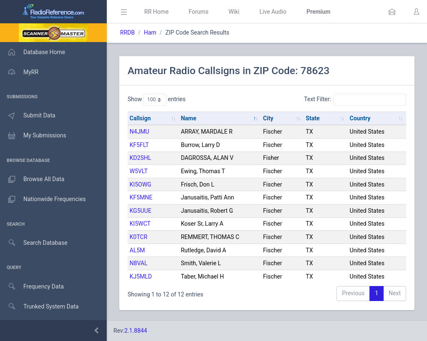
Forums (198, 11)
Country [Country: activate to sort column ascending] (360, 118)
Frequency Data (32, 286)
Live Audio (272, 11)
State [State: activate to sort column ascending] (312, 118)
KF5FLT (139, 145)
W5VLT (139, 171)
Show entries (157, 99)
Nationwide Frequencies (43, 199)
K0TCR (139, 237)
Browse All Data (32, 179)
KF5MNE (141, 197)
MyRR (19, 72)
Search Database (34, 242)
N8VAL (139, 263)
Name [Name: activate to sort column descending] (188, 118)
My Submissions (33, 135)
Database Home (32, 52)
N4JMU (139, 131)
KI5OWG (140, 184)
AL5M (137, 250)
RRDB (127, 32)
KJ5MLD (141, 276)
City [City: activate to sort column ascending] (268, 118)
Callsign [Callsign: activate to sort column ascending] (140, 118)
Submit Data (27, 115)
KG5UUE (140, 210)
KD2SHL (140, 157)
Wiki (234, 11)
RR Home (156, 11)
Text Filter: (355, 99)
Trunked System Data (39, 306)
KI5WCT (140, 223)
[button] (392, 11)
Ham (150, 32)
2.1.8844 (135, 330)
